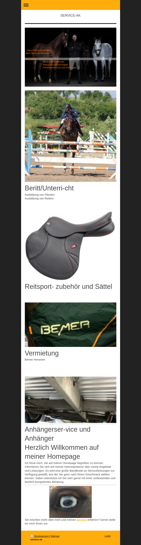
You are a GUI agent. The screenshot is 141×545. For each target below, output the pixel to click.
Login (108, 536)
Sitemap (55, 536)
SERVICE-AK (70, 15)
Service (82, 519)
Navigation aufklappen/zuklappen (70, 5)
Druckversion (39, 536)
